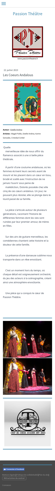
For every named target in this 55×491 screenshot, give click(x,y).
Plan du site (43, 475)
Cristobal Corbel (17, 138)
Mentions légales (8, 475)
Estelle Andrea (16, 130)
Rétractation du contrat (14, 478)
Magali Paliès (16, 133)
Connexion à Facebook (14, 469)
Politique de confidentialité (27, 475)
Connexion (6, 485)
